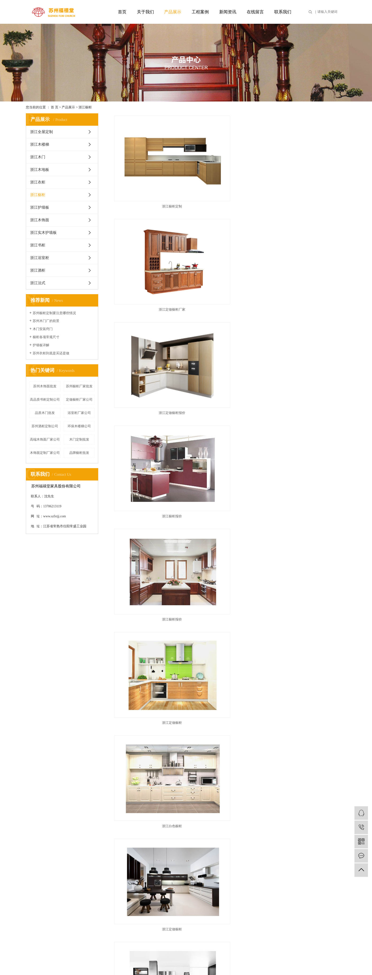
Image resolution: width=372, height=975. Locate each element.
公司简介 (33, 852)
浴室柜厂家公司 (79, 413)
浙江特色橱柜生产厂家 (309, 308)
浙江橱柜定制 (148, 171)
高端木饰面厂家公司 (45, 439)
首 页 (54, 107)
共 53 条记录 (189, 804)
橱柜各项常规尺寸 (46, 337)
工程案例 (200, 12)
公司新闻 (144, 852)
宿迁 (320, 963)
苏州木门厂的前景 (46, 321)
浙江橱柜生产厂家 (309, 376)
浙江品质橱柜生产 (148, 376)
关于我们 (145, 12)
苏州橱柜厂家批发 (79, 386)
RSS (257, 878)
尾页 (255, 804)
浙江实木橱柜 (229, 786)
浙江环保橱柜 (309, 581)
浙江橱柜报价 (148, 239)
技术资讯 (144, 867)
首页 (122, 12)
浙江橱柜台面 (229, 444)
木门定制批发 (79, 439)
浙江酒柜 (37, 270)
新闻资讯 (227, 12)
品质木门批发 (45, 413)
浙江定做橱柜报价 (309, 171)
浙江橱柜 (85, 107)
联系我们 (282, 12)
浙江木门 (37, 157)
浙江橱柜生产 (148, 444)
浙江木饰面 (39, 220)
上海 (272, 963)
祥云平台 (188, 963)
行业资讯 (144, 859)
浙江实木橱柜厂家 (148, 718)
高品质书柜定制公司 (45, 399)
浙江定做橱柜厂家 (229, 171)
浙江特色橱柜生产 (229, 376)
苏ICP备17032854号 (149, 963)
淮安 (294, 963)
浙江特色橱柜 (229, 513)
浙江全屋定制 (41, 132)
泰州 (335, 963)
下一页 (240, 804)
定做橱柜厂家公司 (79, 399)
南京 (279, 963)
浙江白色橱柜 (148, 308)
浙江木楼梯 (39, 144)
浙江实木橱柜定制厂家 (229, 649)
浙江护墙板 (39, 207)
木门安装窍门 (43, 329)
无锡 (342, 963)
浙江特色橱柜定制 (148, 513)
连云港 (304, 963)
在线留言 (255, 12)
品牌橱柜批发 (79, 453)
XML (266, 878)
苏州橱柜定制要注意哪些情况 (54, 313)
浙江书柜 (37, 245)
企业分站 (229, 878)
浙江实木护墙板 (43, 233)
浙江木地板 (39, 170)
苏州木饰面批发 (44, 386)
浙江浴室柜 (39, 258)
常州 (287, 963)
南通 (313, 963)
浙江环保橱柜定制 (148, 581)
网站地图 (245, 878)
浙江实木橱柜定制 (309, 649)
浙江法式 (37, 283)
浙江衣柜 (37, 182)
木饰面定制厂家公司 (45, 453)
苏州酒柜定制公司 (45, 426)
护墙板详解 (41, 345)
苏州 (328, 963)
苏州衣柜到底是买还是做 (51, 353)
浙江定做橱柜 (309, 239)
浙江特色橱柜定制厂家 (309, 444)
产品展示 (172, 12)
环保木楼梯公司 (79, 426)
